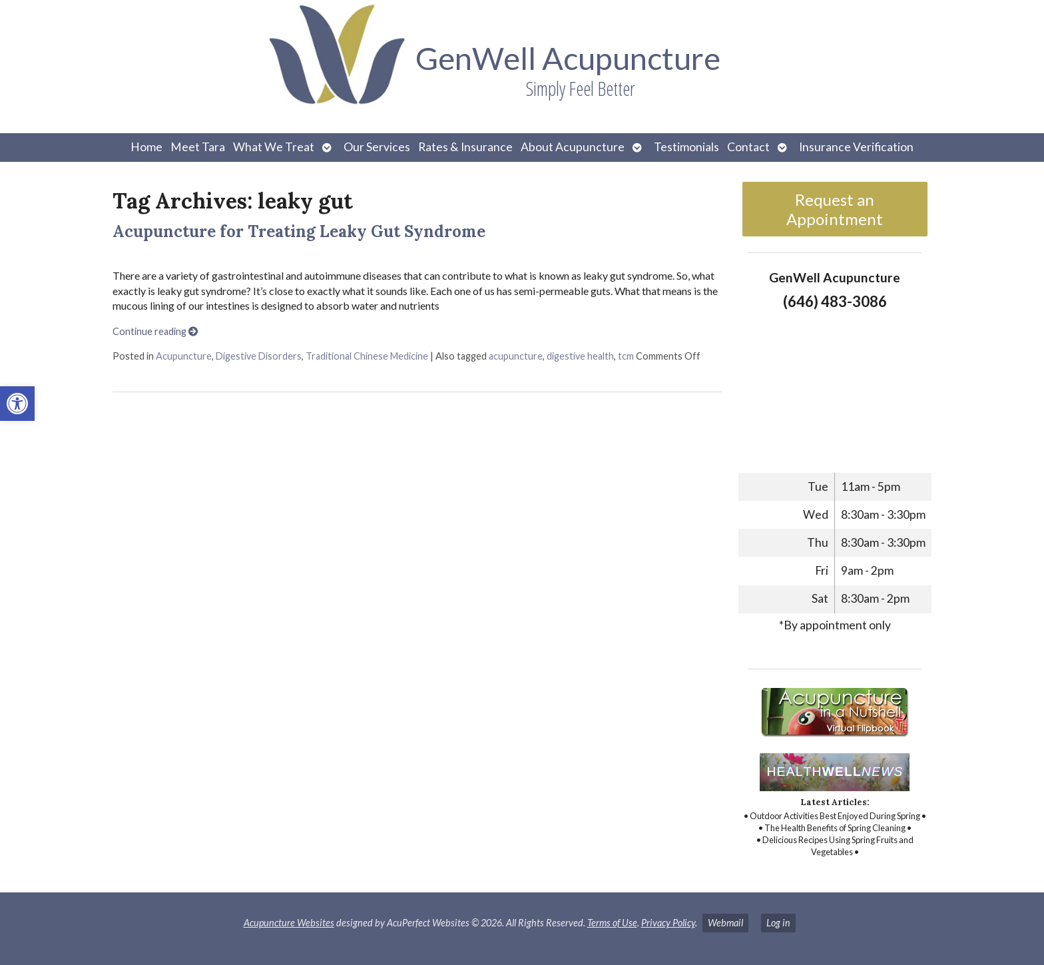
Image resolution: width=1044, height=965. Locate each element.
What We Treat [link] (273, 147)
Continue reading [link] (155, 331)
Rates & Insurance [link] (465, 147)
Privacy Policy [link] (668, 922)
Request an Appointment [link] (834, 209)
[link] (17, 403)
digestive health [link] (580, 356)
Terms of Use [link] (612, 922)
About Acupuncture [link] (573, 147)
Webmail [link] (725, 922)
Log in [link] (778, 922)
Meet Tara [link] (197, 147)
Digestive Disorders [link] (259, 356)
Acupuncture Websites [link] (289, 922)
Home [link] (146, 147)
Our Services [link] (377, 147)
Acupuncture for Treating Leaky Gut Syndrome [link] (299, 231)
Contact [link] (748, 147)
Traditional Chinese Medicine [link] (367, 356)
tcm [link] (626, 356)
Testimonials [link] (686, 147)
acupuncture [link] (516, 356)
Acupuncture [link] (184, 356)
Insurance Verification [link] (856, 147)
